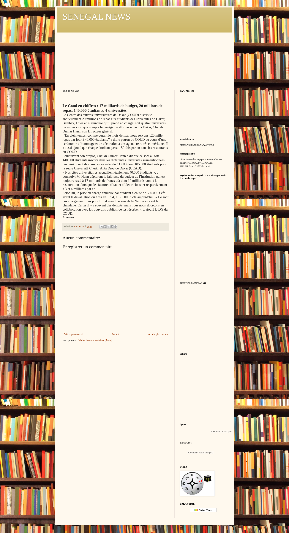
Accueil (115, 334)
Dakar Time (203, 510)
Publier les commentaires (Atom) (95, 340)
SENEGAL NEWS (97, 17)
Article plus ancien (158, 334)
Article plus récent (73, 334)
